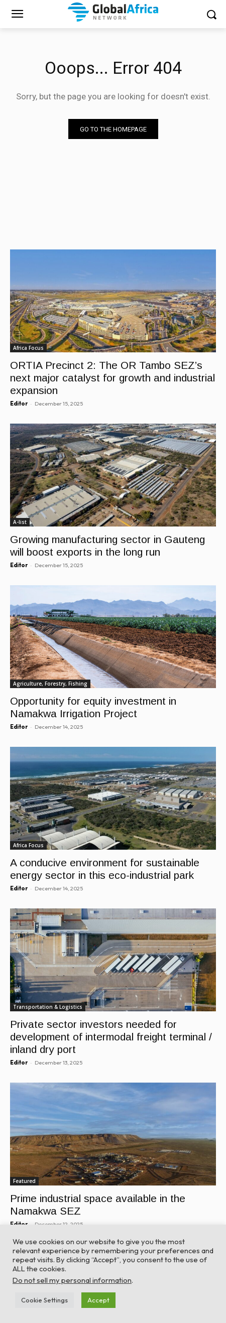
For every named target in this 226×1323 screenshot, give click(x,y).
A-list (20, 521)
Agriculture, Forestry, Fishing (50, 683)
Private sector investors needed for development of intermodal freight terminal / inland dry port (111, 1036)
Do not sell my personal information (72, 1280)
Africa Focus (28, 347)
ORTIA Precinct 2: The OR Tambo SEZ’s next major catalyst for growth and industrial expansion (112, 377)
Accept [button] (98, 1300)
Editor (19, 403)
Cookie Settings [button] (44, 1300)
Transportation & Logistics (47, 1006)
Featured (24, 1180)
